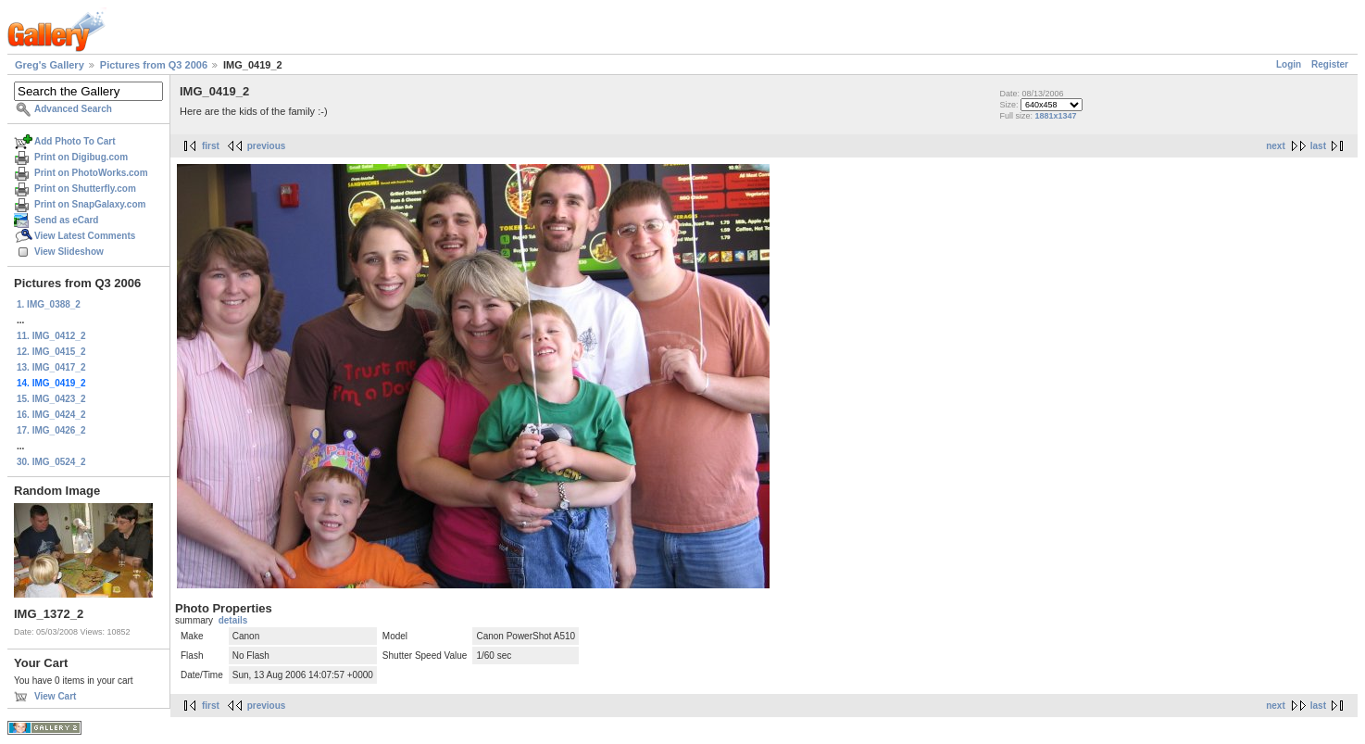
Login (1288, 64)
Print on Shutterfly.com (85, 188)
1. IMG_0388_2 (49, 304)
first (210, 146)
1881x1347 (1055, 115)
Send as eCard (66, 220)
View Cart (55, 696)
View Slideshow (69, 251)
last (1318, 146)
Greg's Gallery (49, 64)
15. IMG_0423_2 (51, 399)
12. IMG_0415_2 (51, 352)
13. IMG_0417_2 (51, 367)
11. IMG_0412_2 (51, 336)
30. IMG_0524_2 (51, 462)
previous (266, 146)
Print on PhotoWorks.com (91, 173)
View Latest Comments (84, 236)
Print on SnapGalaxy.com (89, 204)
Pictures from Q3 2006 (153, 64)
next (1275, 146)
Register (1329, 64)
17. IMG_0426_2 (51, 430)
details (233, 620)
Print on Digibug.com (81, 157)
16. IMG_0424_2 (51, 415)
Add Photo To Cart (75, 141)
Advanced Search (73, 109)
